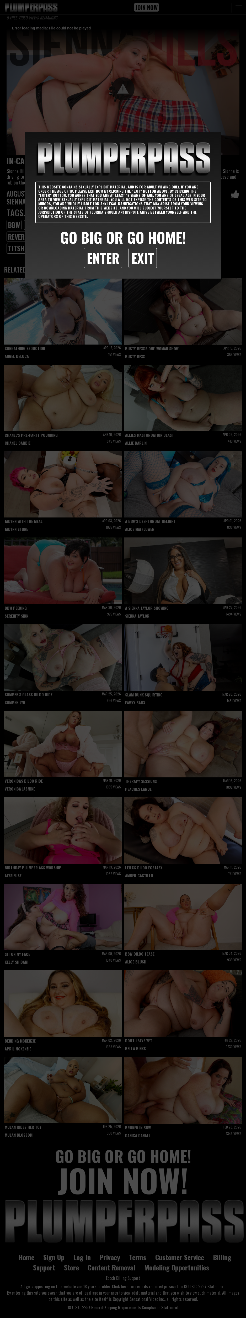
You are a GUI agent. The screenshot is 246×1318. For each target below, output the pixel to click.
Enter (103, 258)
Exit (142, 258)
